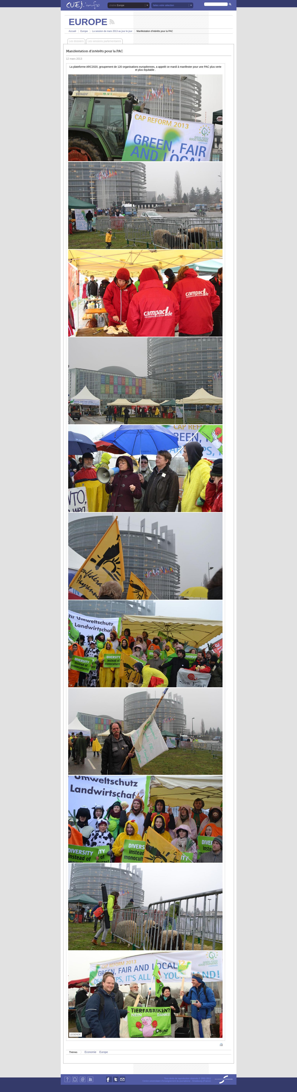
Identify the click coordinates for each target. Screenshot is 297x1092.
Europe (120, 5)
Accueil (72, 31)
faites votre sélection (163, 5)
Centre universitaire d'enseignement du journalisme (166, 1081)
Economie (90, 1052)
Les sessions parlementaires (104, 41)
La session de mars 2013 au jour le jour (112, 31)
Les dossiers (76, 41)
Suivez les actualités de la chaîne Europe (112, 21)
